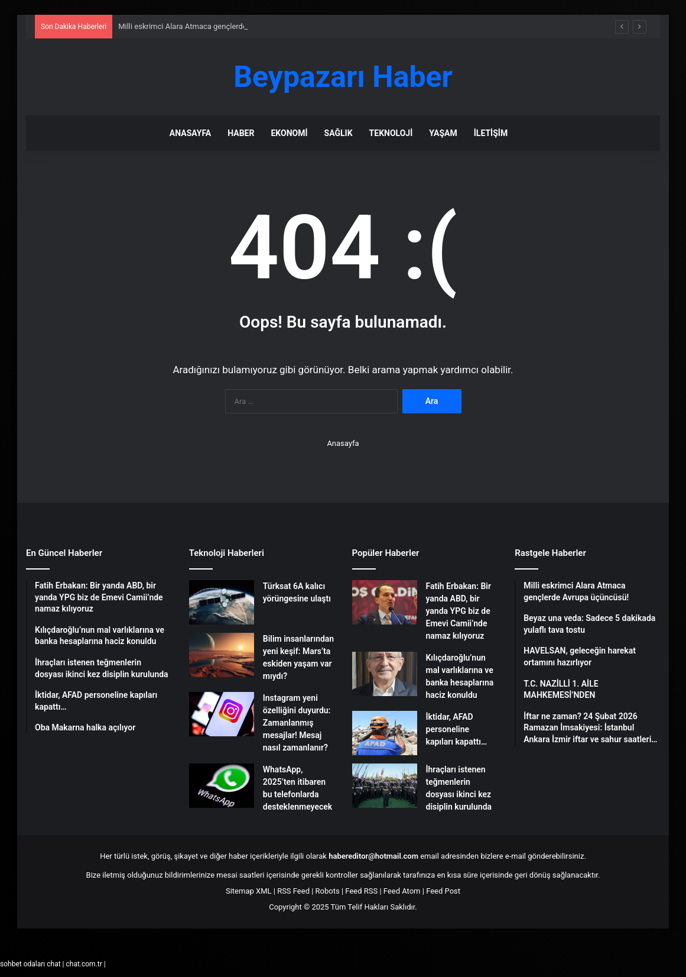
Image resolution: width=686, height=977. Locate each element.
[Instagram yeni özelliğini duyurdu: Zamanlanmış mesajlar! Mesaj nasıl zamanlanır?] (221, 714)
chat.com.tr (84, 964)
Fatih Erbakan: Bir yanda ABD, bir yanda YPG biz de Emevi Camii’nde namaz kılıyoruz (459, 610)
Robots (328, 891)
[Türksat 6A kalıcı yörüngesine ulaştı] (221, 602)
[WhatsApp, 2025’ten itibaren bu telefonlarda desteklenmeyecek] (221, 786)
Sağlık (338, 133)
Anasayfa (190, 133)
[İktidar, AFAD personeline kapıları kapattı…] (384, 733)
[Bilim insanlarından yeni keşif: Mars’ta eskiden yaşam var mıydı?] (221, 655)
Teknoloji (391, 133)
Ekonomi (289, 133)
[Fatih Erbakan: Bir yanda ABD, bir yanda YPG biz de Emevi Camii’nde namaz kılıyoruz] (384, 602)
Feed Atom (402, 891)
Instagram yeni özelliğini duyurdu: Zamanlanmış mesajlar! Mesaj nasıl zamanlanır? (297, 722)
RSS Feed (293, 891)
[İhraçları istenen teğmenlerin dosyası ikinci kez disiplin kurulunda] (384, 786)
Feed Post (443, 891)
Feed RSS (361, 891)
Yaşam (443, 133)
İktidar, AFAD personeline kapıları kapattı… (456, 729)
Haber (240, 133)
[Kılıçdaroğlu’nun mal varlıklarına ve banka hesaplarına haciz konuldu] (384, 674)
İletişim (491, 133)
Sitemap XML (249, 891)
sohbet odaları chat (30, 964)
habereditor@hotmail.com (373, 856)
